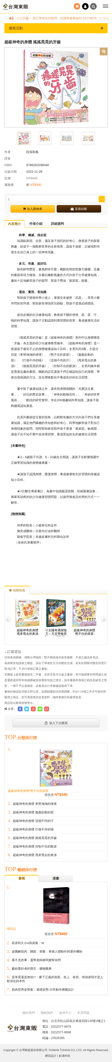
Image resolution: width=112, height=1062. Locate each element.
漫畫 (55, 878)
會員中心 (65, 1013)
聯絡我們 (47, 1013)
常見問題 (83, 1013)
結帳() (77, 6)
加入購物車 (32, 209)
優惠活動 (56, 28)
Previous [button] (8, 619)
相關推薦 (17, 590)
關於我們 (29, 1013)
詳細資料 (57, 223)
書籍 (21, 878)
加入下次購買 (56, 723)
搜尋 (93, 6)
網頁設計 (50, 1055)
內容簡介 (14, 224)
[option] (56, 87)
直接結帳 (79, 209)
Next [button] (104, 619)
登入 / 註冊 (85, 6)
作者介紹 (35, 223)
